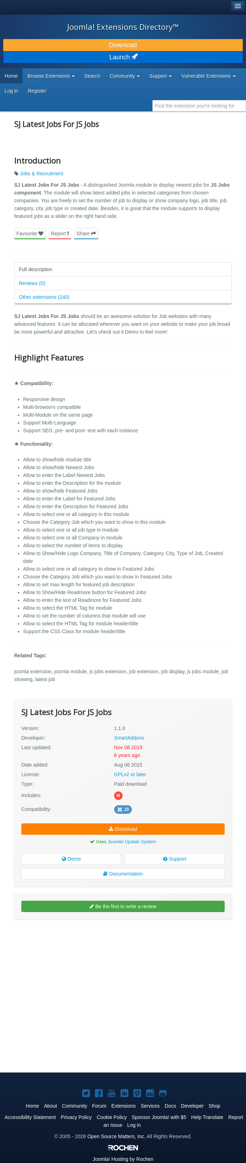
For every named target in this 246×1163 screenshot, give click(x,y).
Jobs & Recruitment (41, 173)
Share (86, 233)
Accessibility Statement (30, 1117)
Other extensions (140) (44, 297)
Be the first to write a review (123, 906)
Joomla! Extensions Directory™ (123, 26)
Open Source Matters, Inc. (116, 1136)
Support (174, 859)
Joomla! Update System (132, 841)
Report (60, 233)
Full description (35, 269)
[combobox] (199, 105)
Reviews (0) (32, 283)
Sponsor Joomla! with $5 (159, 1117)
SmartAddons (129, 738)
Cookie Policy (112, 1117)
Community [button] (125, 76)
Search (92, 76)
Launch (123, 57)
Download (123, 45)
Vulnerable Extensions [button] (208, 76)
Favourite (29, 233)
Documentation (123, 874)
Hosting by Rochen (122, 1159)
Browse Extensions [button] (51, 76)
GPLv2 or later (130, 774)
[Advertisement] (67, 970)
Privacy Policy (76, 1117)
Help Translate (207, 1117)
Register (37, 91)
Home (11, 76)
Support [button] (160, 76)
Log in (11, 91)
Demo (71, 859)
